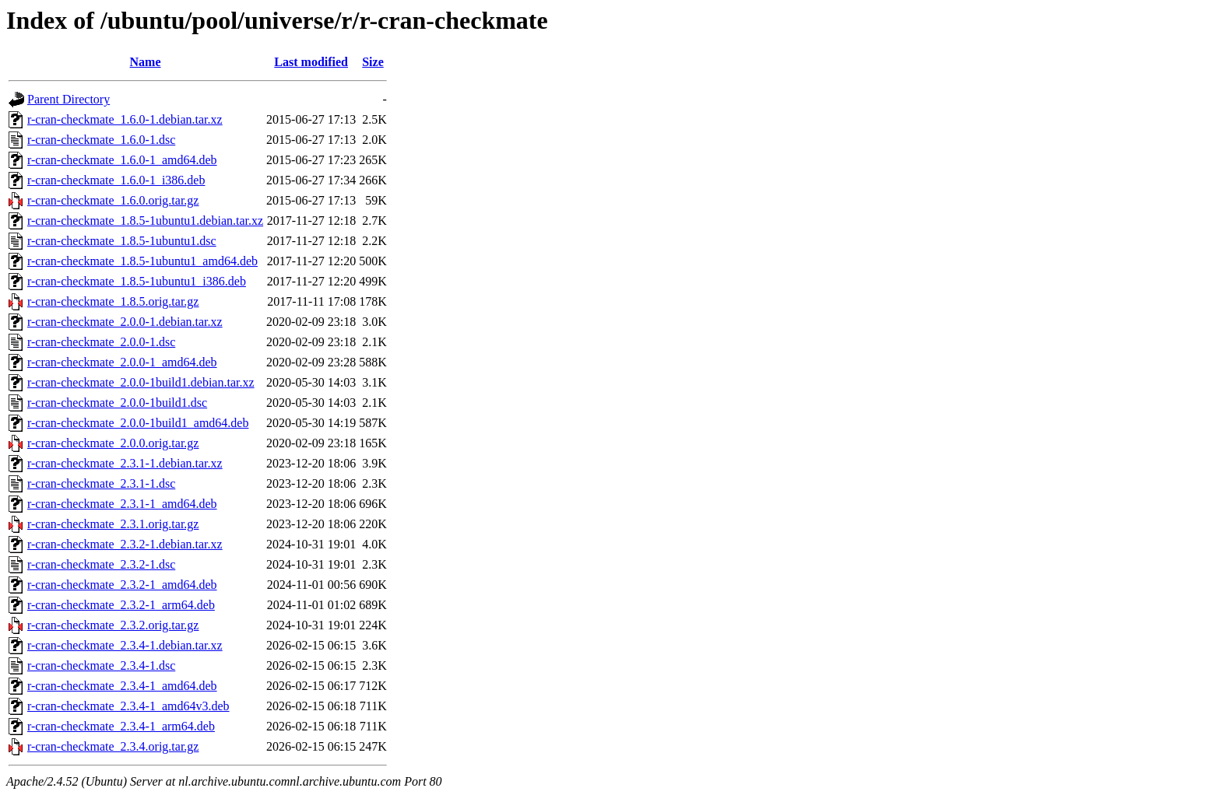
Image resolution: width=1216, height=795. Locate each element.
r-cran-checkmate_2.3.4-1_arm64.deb (121, 726)
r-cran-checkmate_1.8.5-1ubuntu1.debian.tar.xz (145, 220)
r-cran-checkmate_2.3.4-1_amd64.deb (122, 685)
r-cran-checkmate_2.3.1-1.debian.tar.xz (125, 463)
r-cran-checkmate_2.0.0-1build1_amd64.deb (137, 422)
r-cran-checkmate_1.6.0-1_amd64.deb (122, 159)
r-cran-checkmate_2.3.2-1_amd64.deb (122, 584)
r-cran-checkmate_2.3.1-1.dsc (101, 483)
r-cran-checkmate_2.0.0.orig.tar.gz (113, 443)
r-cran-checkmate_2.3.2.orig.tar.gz (113, 625)
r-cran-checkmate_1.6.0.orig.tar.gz (113, 200)
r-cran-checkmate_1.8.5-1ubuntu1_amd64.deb (142, 261)
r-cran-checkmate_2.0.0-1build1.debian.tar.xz (141, 382)
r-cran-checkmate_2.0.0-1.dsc (101, 341)
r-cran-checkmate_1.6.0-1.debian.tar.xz (125, 119)
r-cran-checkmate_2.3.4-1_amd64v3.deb (128, 706)
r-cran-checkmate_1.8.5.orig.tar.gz (113, 301)
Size (373, 61)
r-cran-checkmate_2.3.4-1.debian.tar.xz (125, 645)
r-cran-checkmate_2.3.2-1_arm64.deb (121, 604)
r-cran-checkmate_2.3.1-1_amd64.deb (122, 503)
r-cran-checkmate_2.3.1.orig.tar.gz (113, 524)
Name (145, 61)
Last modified (311, 61)
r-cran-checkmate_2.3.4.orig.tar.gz (113, 746)
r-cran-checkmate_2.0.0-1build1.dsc (117, 402)
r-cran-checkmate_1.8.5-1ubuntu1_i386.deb (136, 281)
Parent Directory (68, 99)
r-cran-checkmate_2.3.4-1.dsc (101, 665)
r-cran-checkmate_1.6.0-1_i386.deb (116, 180)
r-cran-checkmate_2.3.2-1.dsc (101, 564)
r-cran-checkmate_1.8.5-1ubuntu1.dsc (121, 240)
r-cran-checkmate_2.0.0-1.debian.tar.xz (125, 321)
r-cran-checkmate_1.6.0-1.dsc (101, 139)
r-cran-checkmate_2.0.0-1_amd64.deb (122, 362)
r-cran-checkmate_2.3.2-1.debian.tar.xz (125, 544)
